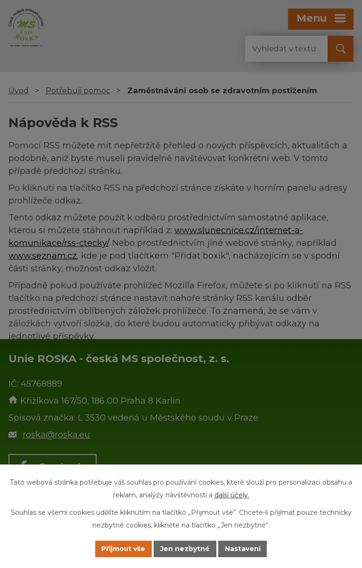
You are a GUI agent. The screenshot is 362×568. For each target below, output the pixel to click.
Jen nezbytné (185, 548)
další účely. (231, 495)
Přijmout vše (123, 548)
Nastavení (243, 548)
